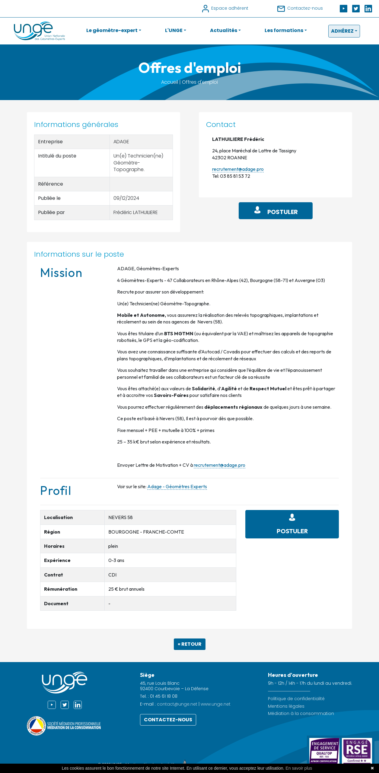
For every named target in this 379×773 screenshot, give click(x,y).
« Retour (190, 644)
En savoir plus (298, 768)
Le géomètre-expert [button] (112, 30)
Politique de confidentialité (296, 698)
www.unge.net (216, 704)
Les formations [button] (284, 30)
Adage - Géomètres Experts (177, 486)
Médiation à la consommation (301, 713)
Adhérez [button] (342, 31)
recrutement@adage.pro (238, 169)
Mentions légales (286, 706)
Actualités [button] (223, 30)
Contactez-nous (168, 719)
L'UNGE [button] (174, 30)
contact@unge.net (177, 704)
